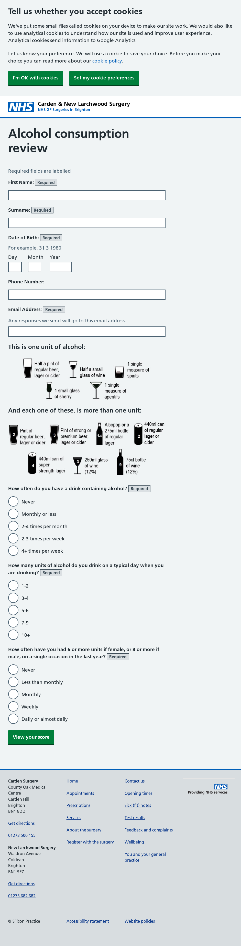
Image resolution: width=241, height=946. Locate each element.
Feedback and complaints (149, 829)
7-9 (25, 623)
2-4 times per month (44, 526)
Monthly (31, 694)
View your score (31, 737)
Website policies (140, 921)
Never (28, 502)
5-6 (25, 610)
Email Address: (36, 309)
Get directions (21, 823)
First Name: (32, 182)
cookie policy (107, 61)
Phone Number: (26, 282)
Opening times (138, 793)
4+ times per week (42, 551)
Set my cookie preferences (104, 78)
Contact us (135, 781)
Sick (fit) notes (138, 805)
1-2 (25, 586)
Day (12, 257)
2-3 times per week (43, 539)
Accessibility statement (88, 921)
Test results (135, 817)
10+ (25, 635)
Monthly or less (38, 514)
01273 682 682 (22, 895)
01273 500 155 (22, 835)
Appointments (80, 793)
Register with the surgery (90, 842)
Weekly (29, 707)
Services (74, 817)
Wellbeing (134, 842)
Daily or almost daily (44, 719)
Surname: (30, 210)
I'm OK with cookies (35, 78)
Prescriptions (78, 805)
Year (55, 257)
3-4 (25, 598)
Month (35, 257)
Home (72, 781)
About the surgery (84, 829)
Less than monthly (42, 682)
